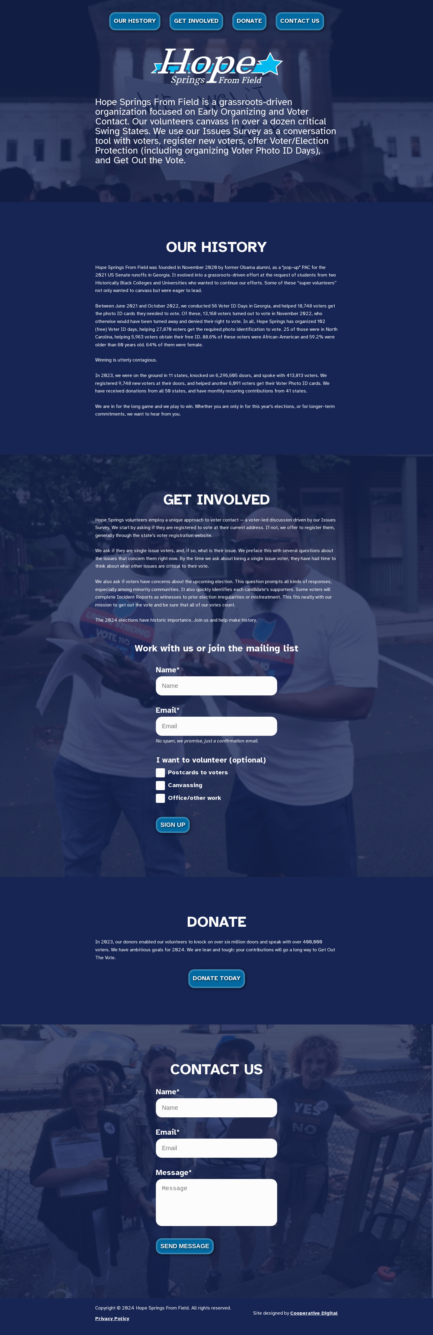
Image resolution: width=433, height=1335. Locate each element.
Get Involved (196, 21)
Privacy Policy (112, 1324)
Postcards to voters (192, 772)
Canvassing (179, 785)
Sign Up (172, 824)
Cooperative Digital (314, 1319)
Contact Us (300, 21)
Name (166, 670)
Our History (135, 21)
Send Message (184, 1252)
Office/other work (188, 798)
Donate (249, 21)
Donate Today (216, 978)
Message (172, 1173)
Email (166, 711)
